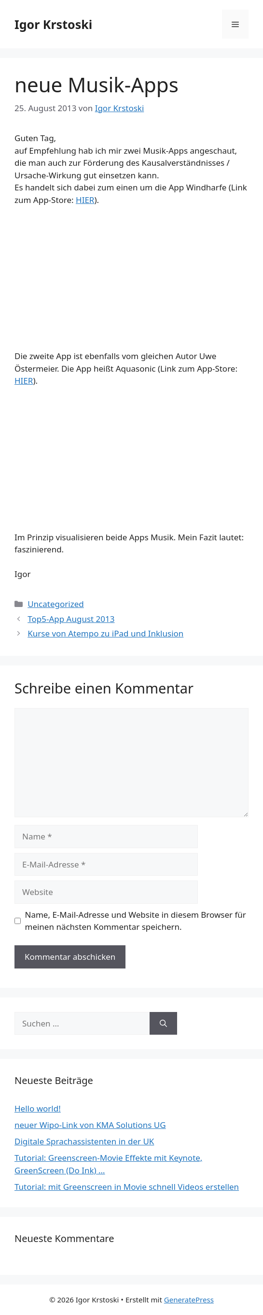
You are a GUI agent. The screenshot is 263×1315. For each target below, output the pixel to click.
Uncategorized (56, 603)
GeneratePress (189, 1299)
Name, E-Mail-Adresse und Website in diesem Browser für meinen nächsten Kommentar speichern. (135, 921)
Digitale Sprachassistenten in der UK (84, 1141)
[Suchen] (163, 1023)
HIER (85, 199)
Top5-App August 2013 (71, 618)
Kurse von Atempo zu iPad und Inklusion (105, 633)
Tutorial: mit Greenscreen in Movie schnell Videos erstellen (126, 1186)
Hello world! (37, 1108)
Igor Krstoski (53, 24)
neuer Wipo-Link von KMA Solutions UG (90, 1124)
